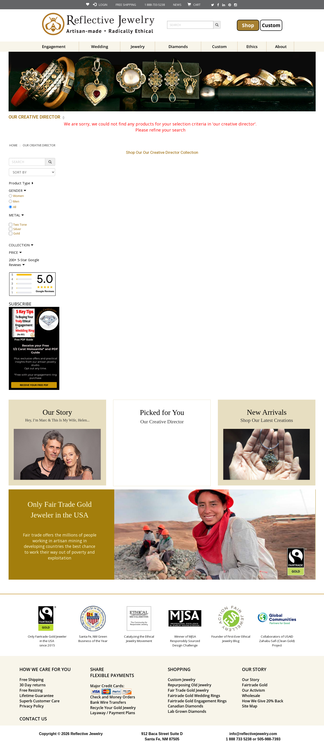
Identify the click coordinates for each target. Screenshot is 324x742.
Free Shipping (31, 679)
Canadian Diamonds (185, 706)
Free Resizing (31, 690)
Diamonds (178, 46)
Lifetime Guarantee (36, 695)
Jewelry (138, 46)
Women (18, 196)
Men (16, 201)
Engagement (54, 46)
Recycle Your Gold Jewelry (113, 707)
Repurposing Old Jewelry (189, 684)
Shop (248, 25)
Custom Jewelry (181, 679)
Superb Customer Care (39, 700)
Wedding (99, 46)
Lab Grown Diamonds (187, 711)
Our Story (250, 679)
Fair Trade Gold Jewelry (188, 690)
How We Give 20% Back (262, 700)
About (281, 46)
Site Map (249, 706)
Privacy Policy (31, 706)
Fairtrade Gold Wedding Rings (194, 695)
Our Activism (253, 690)
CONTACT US (33, 719)
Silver (17, 229)
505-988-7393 (269, 739)
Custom (271, 25)
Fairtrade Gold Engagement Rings (197, 700)
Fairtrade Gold (254, 684)
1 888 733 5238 (238, 739)
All (14, 207)
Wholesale (251, 695)
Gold (16, 233)
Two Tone (20, 224)
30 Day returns (32, 684)
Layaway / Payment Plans (112, 712)
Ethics (251, 46)
